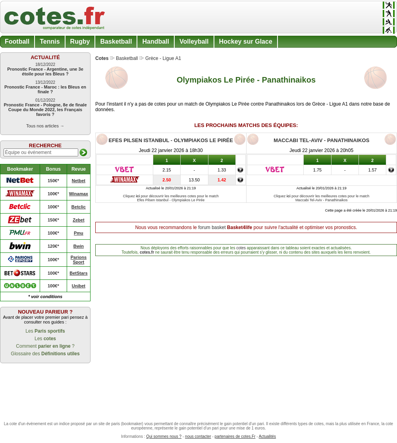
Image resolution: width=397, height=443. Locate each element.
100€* (53, 193)
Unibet (78, 285)
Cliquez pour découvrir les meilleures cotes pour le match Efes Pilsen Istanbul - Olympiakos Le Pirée (171, 198)
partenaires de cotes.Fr (235, 436)
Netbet (78, 180)
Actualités (267, 436)
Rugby (80, 41)
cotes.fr (147, 252)
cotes (241, 248)
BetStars (78, 273)
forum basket (211, 227)
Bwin (78, 246)
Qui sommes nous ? (163, 436)
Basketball (116, 41)
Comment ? (45, 346)
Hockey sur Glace (245, 41)
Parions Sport (79, 259)
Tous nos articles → (45, 125)
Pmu (78, 233)
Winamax (78, 193)
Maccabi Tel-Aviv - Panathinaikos (321, 140)
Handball (155, 41)
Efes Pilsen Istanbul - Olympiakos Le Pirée (171, 140)
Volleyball (194, 41)
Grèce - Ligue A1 (163, 58)
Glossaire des (45, 353)
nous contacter (198, 436)
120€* (53, 246)
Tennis (50, 41)
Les (45, 331)
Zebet (78, 220)
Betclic (78, 206)
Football (17, 41)
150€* (53, 180)
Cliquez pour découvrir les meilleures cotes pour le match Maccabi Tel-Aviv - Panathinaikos (321, 198)
